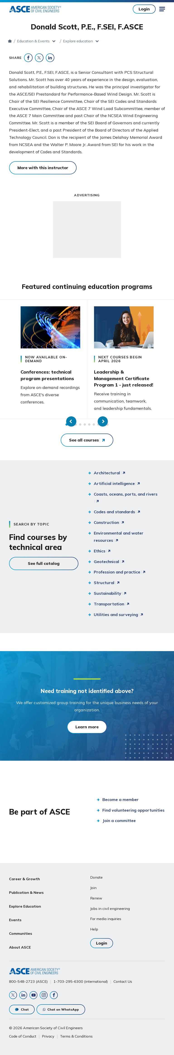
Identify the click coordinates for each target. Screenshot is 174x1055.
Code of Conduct (22, 1034)
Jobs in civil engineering (110, 908)
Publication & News (26, 888)
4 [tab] (80, 424)
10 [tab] (107, 424)
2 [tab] (71, 424)
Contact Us (123, 976)
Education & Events (66, 41)
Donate (96, 877)
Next (167, 359)
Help (94, 928)
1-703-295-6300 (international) (80, 976)
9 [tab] (103, 424)
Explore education (111, 41)
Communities (20, 920)
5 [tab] (85, 424)
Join (93, 887)
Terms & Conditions (76, 1034)
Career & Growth (24, 877)
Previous (7, 359)
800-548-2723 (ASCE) (28, 976)
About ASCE (20, 931)
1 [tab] (66, 424)
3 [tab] (76, 424)
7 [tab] (94, 424)
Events (15, 909)
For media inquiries (105, 918)
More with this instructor (42, 167)
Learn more (87, 726)
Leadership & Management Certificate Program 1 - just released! (123, 378)
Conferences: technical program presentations (47, 375)
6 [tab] (89, 424)
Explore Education (25, 899)
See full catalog (44, 563)
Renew (96, 897)
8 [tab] (98, 424)
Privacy (48, 1034)
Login (144, 9)
